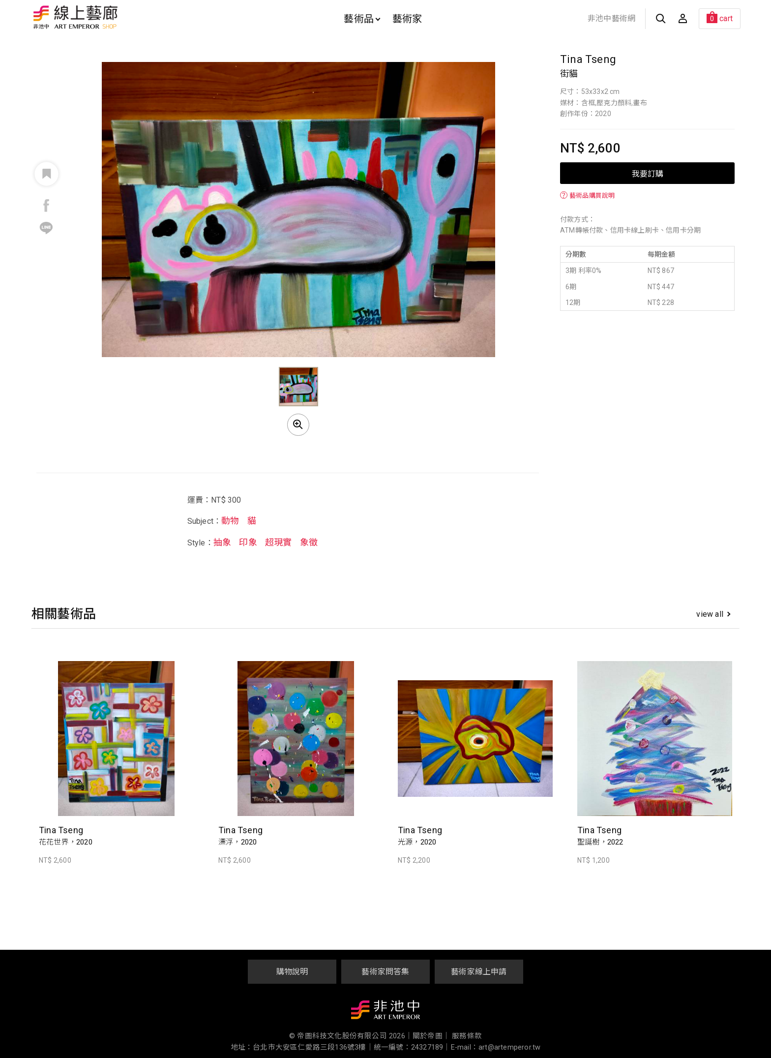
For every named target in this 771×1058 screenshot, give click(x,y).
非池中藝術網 (611, 18)
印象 (248, 542)
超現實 (278, 542)
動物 (230, 520)
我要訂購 (647, 173)
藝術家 (407, 19)
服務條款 (467, 1036)
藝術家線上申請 (478, 971)
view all (713, 614)
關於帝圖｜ (431, 1036)
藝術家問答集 (385, 971)
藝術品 (362, 19)
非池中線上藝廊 (109, 17)
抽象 (222, 542)
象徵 (309, 542)
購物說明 (292, 971)
